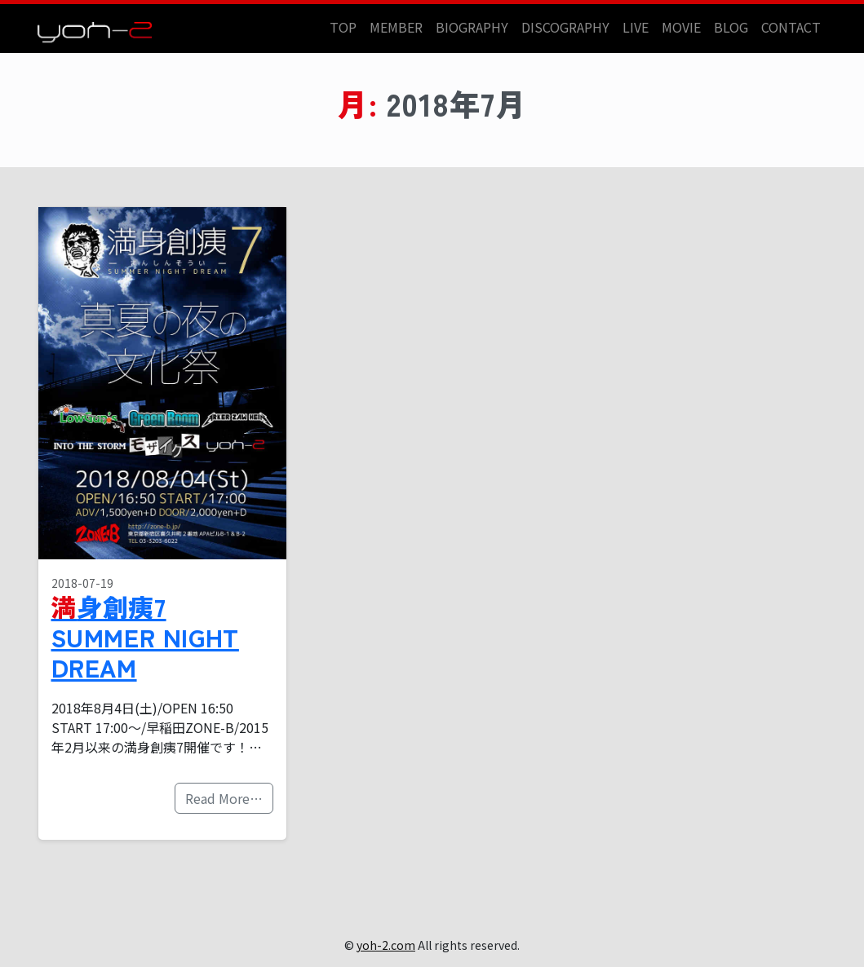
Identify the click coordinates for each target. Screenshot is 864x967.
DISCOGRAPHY (565, 27)
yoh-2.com (386, 945)
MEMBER (396, 27)
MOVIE (681, 27)
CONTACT (791, 27)
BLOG (731, 27)
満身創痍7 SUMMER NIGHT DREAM (145, 636)
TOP (343, 27)
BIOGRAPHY (472, 27)
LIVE (636, 27)
